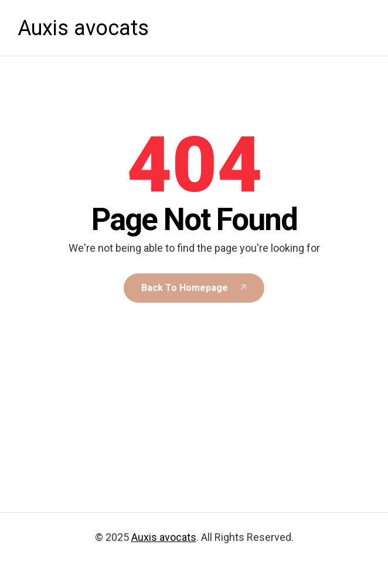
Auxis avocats (83, 28)
